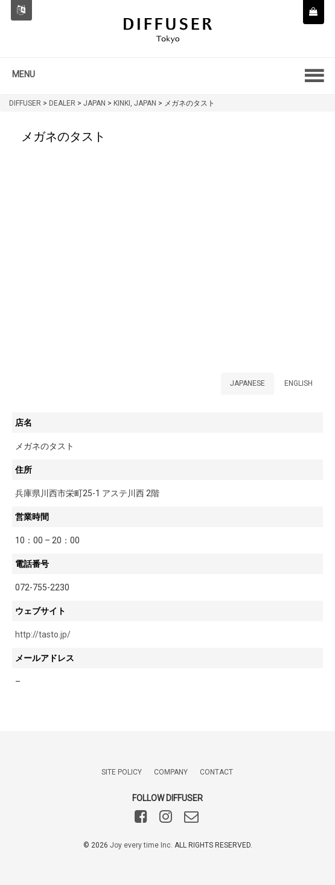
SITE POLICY (121, 772)
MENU (23, 74)
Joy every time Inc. (141, 845)
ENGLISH (298, 383)
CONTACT (216, 772)
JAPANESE (247, 383)
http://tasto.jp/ (43, 634)
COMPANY (171, 772)
